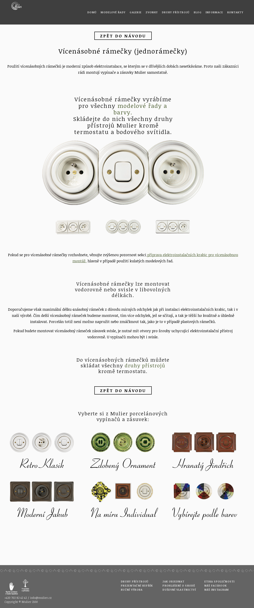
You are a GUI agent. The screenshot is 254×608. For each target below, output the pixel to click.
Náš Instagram (216, 589)
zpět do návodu (123, 36)
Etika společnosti (219, 581)
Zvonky (152, 12)
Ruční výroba (132, 589)
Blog (198, 12)
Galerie (135, 12)
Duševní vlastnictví (179, 589)
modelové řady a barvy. (140, 109)
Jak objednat (173, 581)
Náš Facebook (215, 585)
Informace (214, 12)
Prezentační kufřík (137, 585)
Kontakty (235, 12)
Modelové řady (113, 12)
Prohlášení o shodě (179, 585)
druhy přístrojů (145, 365)
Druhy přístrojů (176, 12)
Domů (92, 12)
